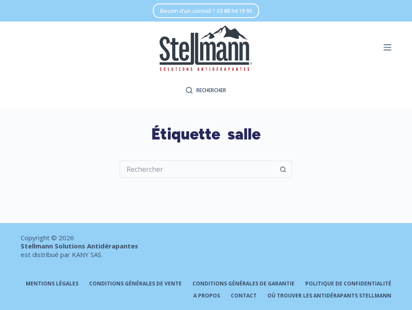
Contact (244, 295)
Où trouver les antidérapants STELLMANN (329, 295)
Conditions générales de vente (135, 283)
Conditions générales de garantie (243, 283)
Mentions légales (52, 283)
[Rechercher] (206, 90)
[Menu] (387, 47)
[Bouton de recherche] (283, 169)
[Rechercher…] (197, 169)
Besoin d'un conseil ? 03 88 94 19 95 (206, 11)
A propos (206, 295)
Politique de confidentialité (348, 283)
